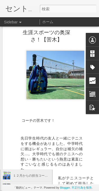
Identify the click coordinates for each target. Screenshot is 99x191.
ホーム (47, 22)
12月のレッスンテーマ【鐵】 (33, 164)
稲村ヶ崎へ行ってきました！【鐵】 (38, 140)
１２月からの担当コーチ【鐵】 (35, 175)
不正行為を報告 (82, 187)
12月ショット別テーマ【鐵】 (33, 152)
